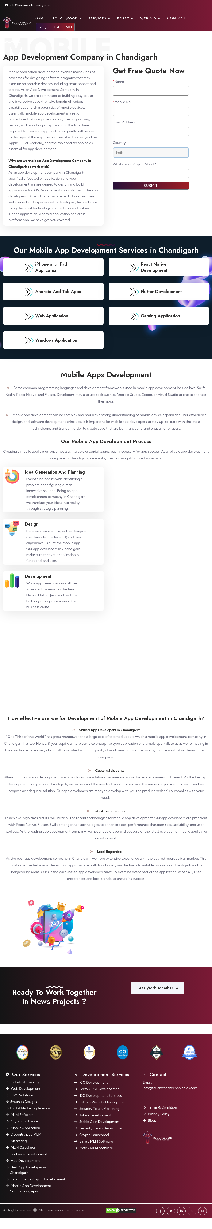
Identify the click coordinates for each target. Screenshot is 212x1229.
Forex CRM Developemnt (99, 1099)
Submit (151, 185)
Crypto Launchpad (94, 1145)
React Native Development (156, 283)
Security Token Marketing (99, 1119)
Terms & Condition (162, 1118)
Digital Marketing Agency (30, 1119)
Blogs (152, 1131)
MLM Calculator (23, 1158)
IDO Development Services (100, 1106)
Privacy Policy (159, 1124)
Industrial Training (25, 1092)
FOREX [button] (125, 18)
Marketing (19, 1151)
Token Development (95, 1126)
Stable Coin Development (99, 1132)
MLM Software (22, 1125)
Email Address (124, 122)
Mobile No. (122, 102)
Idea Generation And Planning (61, 488)
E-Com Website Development (103, 1112)
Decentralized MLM (26, 1145)
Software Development (29, 1164)
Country (119, 143)
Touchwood (67, 18)
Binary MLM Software (96, 1152)
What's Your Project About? (134, 164)
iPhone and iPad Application (54, 283)
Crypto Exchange (24, 1132)
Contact (176, 18)
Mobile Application (25, 1138)
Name (118, 82)
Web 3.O (150, 18)
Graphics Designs (23, 1112)
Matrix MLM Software (96, 1158)
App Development (25, 1171)
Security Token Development (102, 1139)
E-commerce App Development (38, 1190)
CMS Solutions (22, 1105)
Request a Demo (55, 27)
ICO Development (93, 1093)
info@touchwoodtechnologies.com (38, 5)
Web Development (26, 1099)
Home (40, 18)
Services (100, 18)
